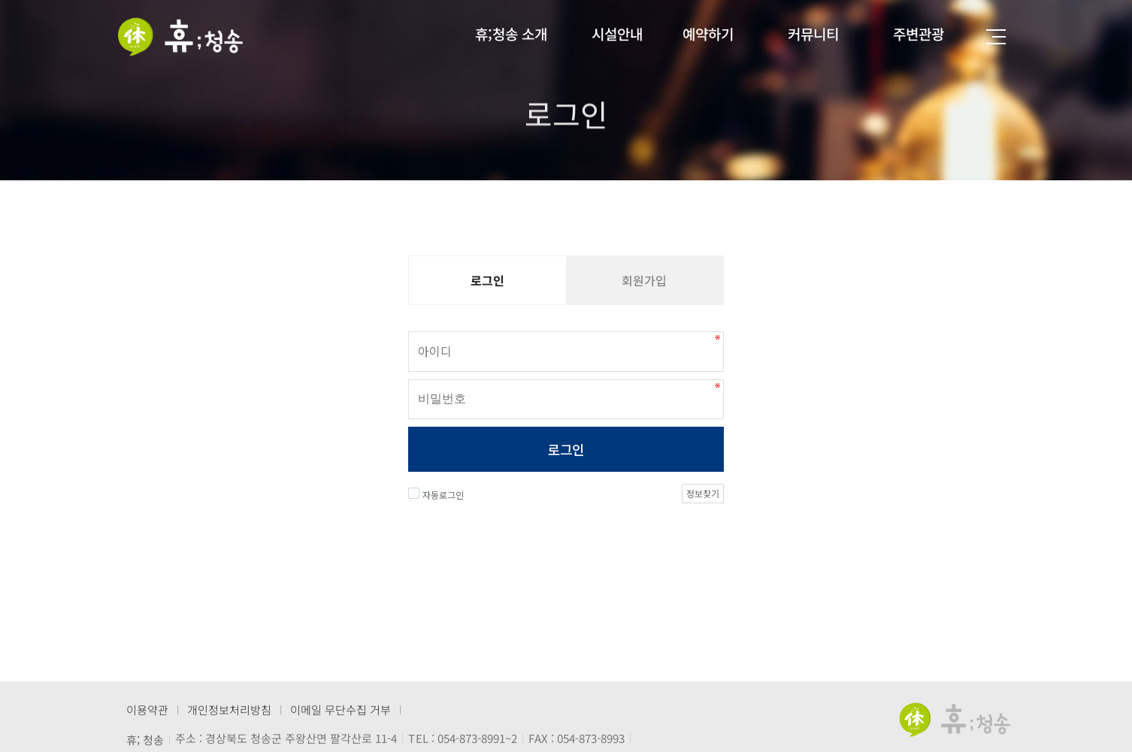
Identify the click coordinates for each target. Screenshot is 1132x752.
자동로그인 (436, 495)
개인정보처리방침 (229, 709)
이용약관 (147, 709)
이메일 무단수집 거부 (340, 709)
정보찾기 (702, 494)
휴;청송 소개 (511, 33)
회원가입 (644, 280)
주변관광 (918, 33)
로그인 (565, 450)
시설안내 (617, 33)
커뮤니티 (813, 33)
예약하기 (708, 33)
